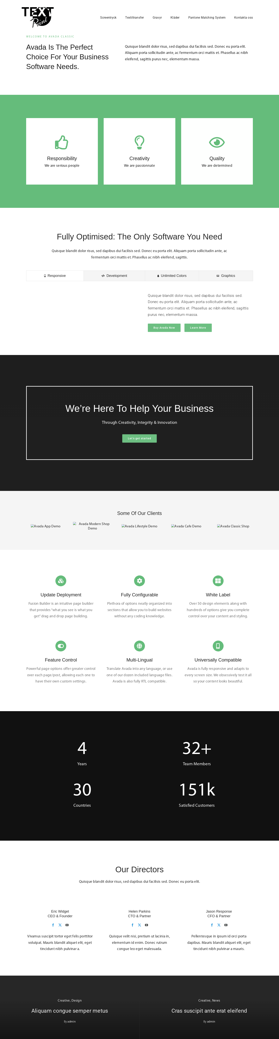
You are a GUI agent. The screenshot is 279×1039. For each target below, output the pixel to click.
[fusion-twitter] (60, 923)
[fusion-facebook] (53, 923)
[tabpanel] (139, 315)
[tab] (55, 279)
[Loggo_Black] (38, 9)
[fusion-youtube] (67, 923)
